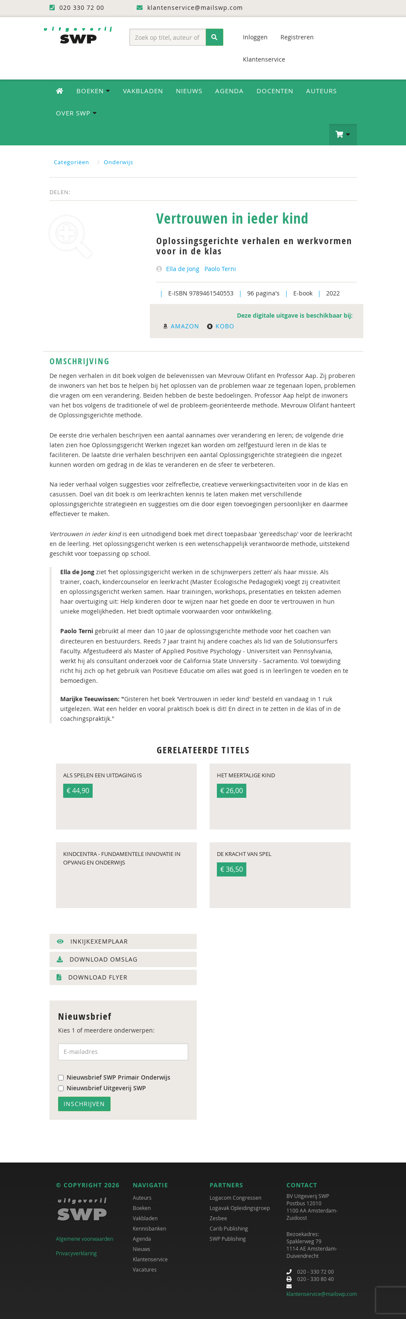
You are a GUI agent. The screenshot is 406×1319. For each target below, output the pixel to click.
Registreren (297, 37)
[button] (343, 134)
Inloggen (255, 37)
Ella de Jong (182, 269)
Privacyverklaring (76, 1253)
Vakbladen (143, 90)
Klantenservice (264, 59)
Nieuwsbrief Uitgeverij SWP (102, 1088)
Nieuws (189, 90)
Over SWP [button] (76, 113)
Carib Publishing (229, 1228)
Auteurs (321, 90)
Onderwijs (118, 162)
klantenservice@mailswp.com (321, 1293)
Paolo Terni (220, 269)
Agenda (229, 90)
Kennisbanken (149, 1228)
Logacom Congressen (235, 1197)
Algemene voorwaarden (84, 1238)
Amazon (181, 326)
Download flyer (92, 977)
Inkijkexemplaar (92, 941)
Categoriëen (71, 162)
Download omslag (97, 959)
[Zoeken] (214, 37)
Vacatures (145, 1269)
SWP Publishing (228, 1238)
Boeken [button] (93, 90)
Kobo (220, 326)
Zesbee (218, 1218)
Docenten (275, 90)
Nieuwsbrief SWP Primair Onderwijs (114, 1077)
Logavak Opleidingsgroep (240, 1207)
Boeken (142, 1207)
